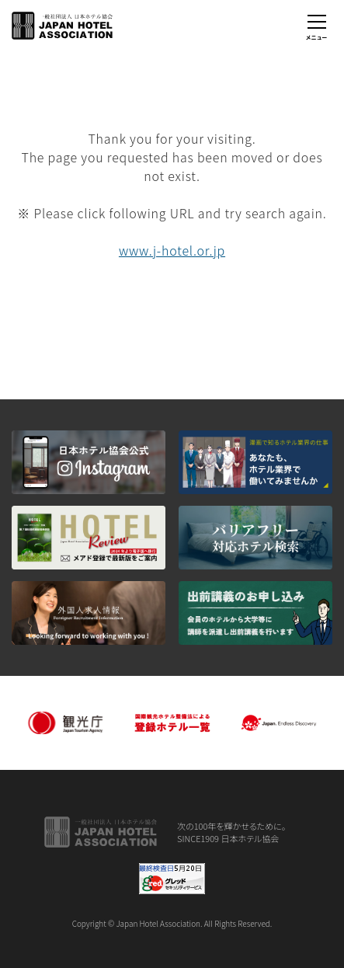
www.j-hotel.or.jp (172, 250)
